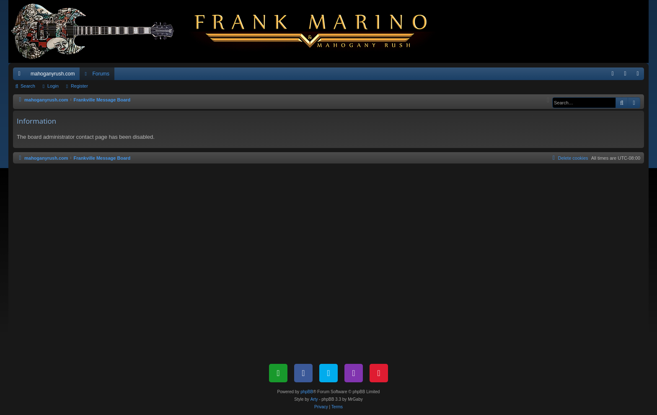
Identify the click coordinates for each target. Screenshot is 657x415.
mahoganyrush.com (53, 74)
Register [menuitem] (639, 75)
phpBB (306, 391)
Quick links (21, 75)
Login (53, 85)
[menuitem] (612, 73)
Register (79, 85)
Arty (314, 399)
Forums (100, 74)
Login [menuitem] (627, 75)
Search (28, 85)
